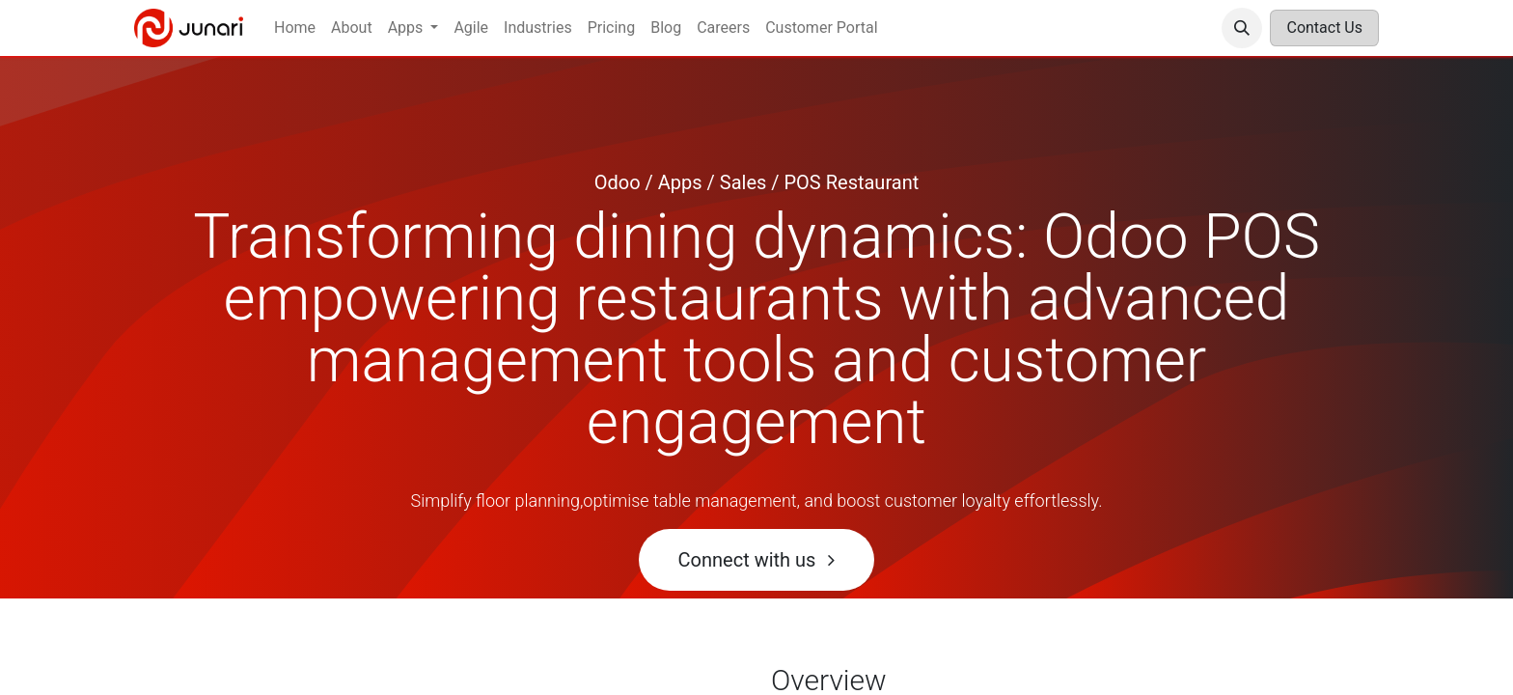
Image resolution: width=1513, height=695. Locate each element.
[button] (1242, 28)
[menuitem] (294, 28)
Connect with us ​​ (757, 559)
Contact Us (1324, 27)
